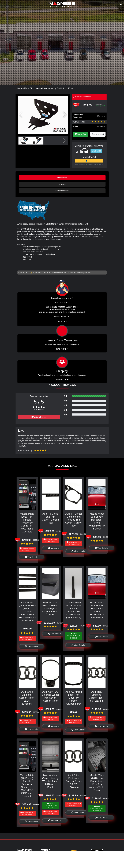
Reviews (61, 184)
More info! (101, 116)
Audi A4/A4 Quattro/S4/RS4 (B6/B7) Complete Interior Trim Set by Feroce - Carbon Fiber (27, 611)
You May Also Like (62, 191)
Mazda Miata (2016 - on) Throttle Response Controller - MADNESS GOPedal (27, 522)
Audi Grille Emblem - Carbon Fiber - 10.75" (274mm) (74, 781)
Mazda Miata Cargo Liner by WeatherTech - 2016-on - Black (50, 781)
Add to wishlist (98, 134)
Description (62, 178)
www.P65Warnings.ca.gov (80, 272)
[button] (64, 115)
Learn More (96, 151)
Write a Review (39, 417)
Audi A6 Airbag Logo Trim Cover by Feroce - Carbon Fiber (74, 697)
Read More (62, 349)
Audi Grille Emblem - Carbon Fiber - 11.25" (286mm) (27, 697)
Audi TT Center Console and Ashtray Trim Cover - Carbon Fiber (73, 519)
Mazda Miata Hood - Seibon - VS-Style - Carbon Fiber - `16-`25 (50, 608)
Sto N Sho (101, 126)
